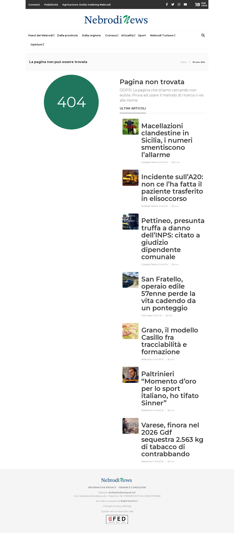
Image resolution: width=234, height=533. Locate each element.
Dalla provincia (67, 35)
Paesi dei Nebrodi (40, 35)
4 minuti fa (157, 359)
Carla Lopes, (147, 315)
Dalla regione (91, 35)
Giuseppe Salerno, (150, 162)
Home (184, 62)
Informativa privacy (102, 487)
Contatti (34, 4)
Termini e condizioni (132, 487)
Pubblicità (51, 4)
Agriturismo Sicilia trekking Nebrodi (86, 4)
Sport (142, 35)
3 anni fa (157, 315)
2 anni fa (163, 162)
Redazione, (146, 359)
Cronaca (111, 35)
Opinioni (36, 44)
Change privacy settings (117, 506)
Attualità (127, 35)
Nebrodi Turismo (162, 35)
